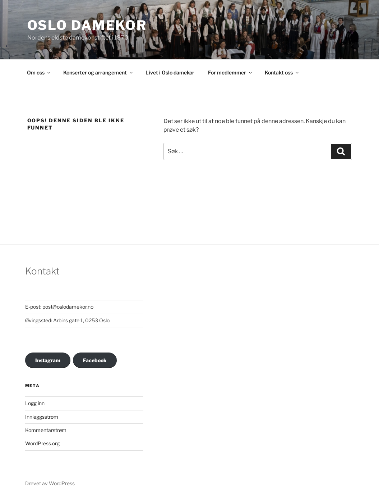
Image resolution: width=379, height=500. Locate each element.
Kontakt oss (282, 72)
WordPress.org (42, 443)
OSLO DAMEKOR (87, 25)
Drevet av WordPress (50, 483)
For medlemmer (230, 72)
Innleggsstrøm (41, 417)
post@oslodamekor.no (67, 307)
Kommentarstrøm (45, 430)
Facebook (95, 360)
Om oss (39, 72)
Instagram (47, 360)
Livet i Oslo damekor (169, 72)
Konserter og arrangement (98, 72)
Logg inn (35, 403)
